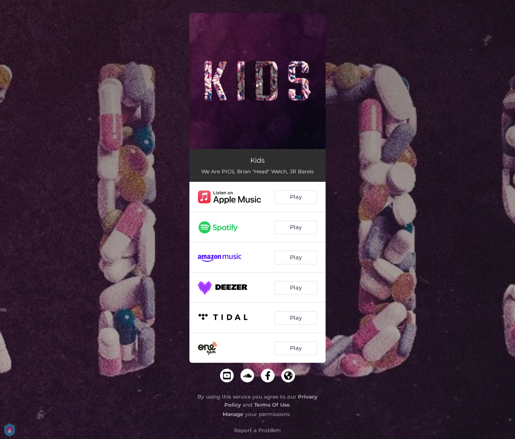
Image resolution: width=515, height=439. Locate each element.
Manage (233, 414)
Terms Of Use (272, 405)
